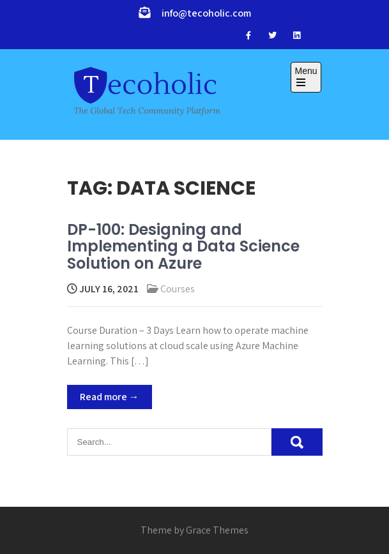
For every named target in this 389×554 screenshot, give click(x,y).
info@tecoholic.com (206, 13)
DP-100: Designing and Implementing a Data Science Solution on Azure (183, 246)
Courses (177, 289)
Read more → (109, 396)
